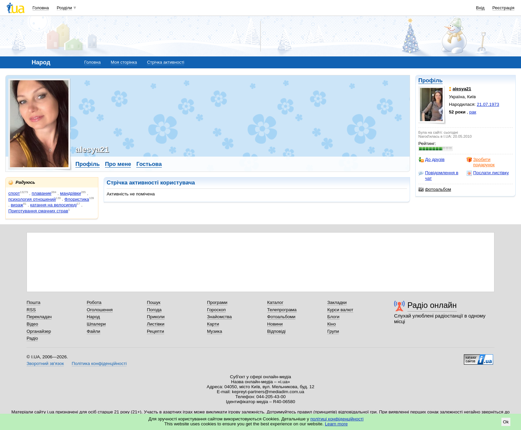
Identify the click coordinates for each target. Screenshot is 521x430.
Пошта (33, 302)
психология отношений (32, 199)
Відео (32, 324)
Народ (93, 316)
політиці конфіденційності (337, 418)
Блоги (333, 316)
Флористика (76, 199)
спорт (14, 193)
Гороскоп (216, 309)
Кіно (331, 324)
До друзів (431, 159)
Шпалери (96, 324)
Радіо (32, 338)
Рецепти (155, 331)
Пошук (153, 302)
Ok (506, 421)
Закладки (337, 302)
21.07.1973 (488, 104)
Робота (94, 302)
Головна (41, 7)
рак (472, 111)
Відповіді (276, 331)
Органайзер (39, 331)
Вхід (480, 7)
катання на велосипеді (53, 204)
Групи (333, 331)
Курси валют (340, 309)
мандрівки (70, 193)
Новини (275, 324)
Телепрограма (282, 309)
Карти (213, 324)
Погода (154, 309)
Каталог (275, 302)
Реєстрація (503, 7)
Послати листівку (488, 173)
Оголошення (100, 309)
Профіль (430, 80)
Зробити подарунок (481, 162)
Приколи (155, 316)
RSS (31, 309)
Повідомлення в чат (438, 175)
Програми (217, 302)
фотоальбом (434, 189)
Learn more (336, 423)
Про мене (118, 164)
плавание (41, 193)
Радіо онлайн (432, 305)
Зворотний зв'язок (45, 363)
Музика (214, 331)
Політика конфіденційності (99, 363)
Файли (93, 331)
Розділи (64, 7)
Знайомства (219, 316)
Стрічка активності (165, 62)
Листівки (155, 324)
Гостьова (148, 164)
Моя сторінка (124, 62)
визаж (17, 204)
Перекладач (39, 316)
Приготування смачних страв (38, 210)
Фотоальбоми (281, 316)
